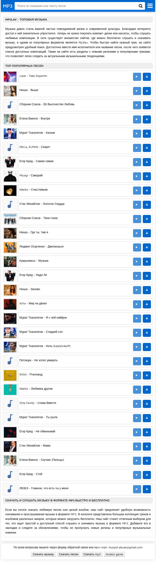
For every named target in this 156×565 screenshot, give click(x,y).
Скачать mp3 (92, 554)
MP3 (8, 6)
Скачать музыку (43, 554)
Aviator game (114, 554)
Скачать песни (68, 554)
